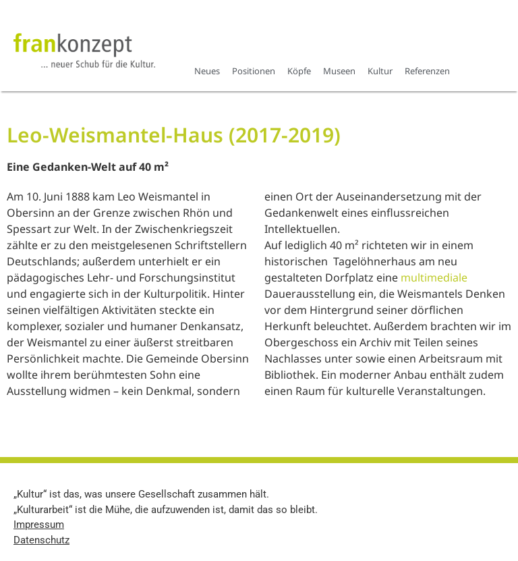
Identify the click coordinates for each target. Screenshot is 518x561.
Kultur (380, 71)
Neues (207, 71)
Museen (339, 71)
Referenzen (427, 71)
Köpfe (299, 71)
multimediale (434, 277)
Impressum (38, 524)
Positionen (253, 71)
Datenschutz (41, 540)
